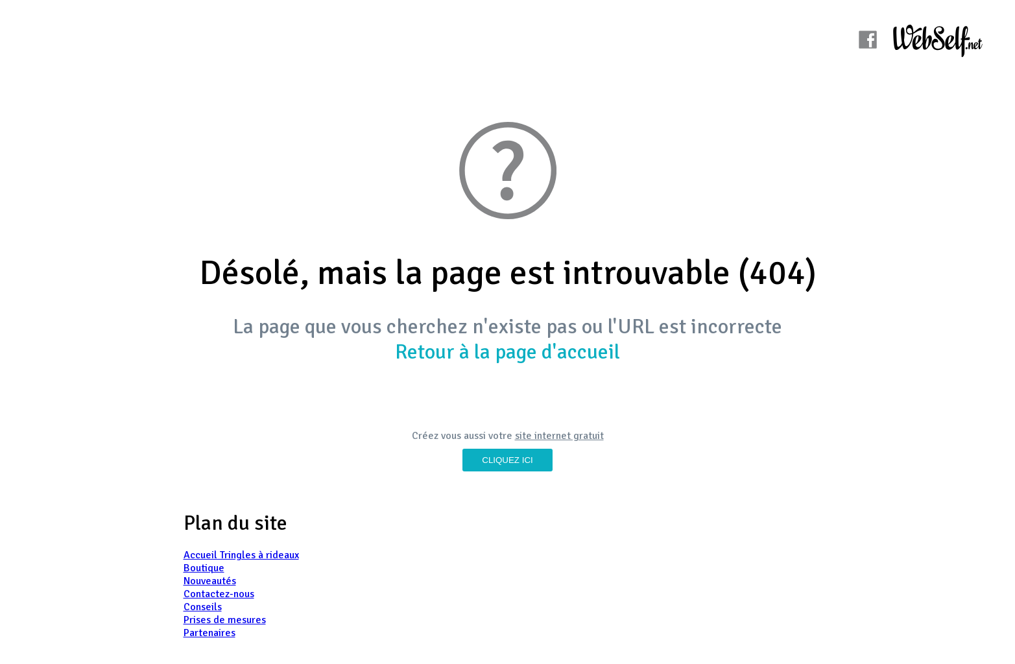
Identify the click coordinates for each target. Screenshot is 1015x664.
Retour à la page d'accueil (507, 351)
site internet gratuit (559, 435)
